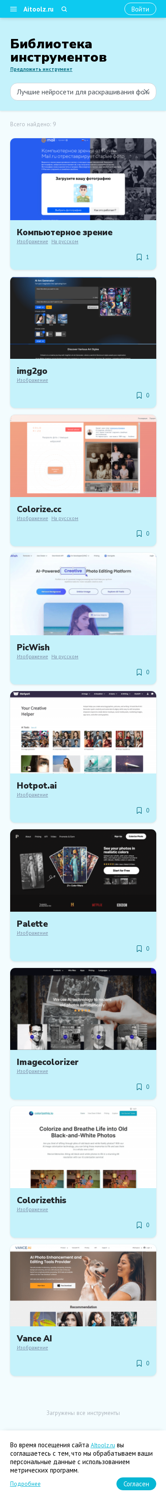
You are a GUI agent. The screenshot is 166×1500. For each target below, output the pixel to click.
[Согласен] (136, 1483)
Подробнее (25, 1484)
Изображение (32, 241)
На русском (64, 241)
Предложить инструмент (41, 69)
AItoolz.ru (103, 1445)
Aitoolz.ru (38, 9)
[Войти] (140, 9)
